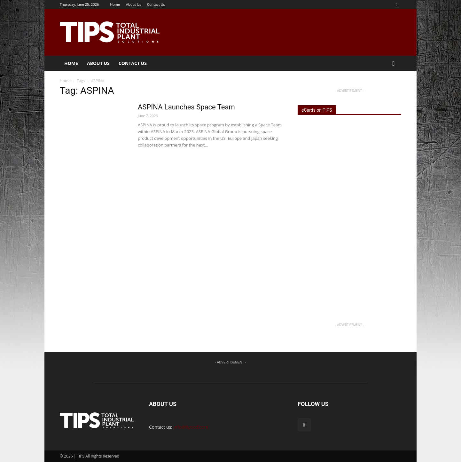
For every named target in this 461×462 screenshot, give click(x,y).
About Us (133, 4)
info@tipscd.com (191, 427)
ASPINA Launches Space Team (186, 107)
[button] (393, 64)
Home (115, 4)
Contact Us (156, 4)
